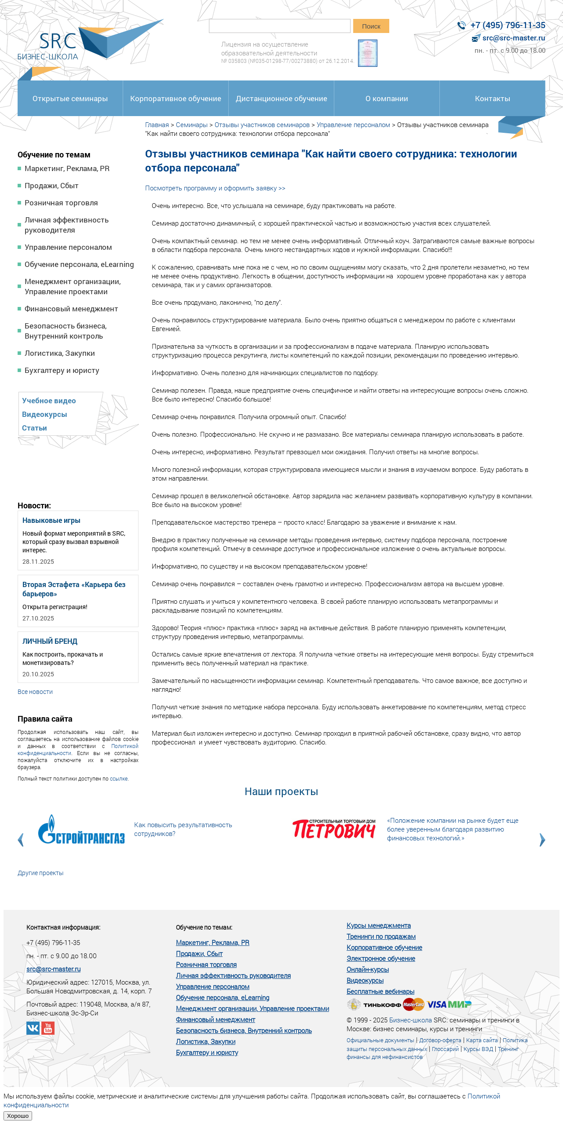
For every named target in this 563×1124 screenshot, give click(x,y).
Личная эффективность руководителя (67, 225)
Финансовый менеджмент (71, 308)
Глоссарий (445, 1049)
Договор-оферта (440, 1040)
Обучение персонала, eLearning (79, 264)
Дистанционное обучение (281, 98)
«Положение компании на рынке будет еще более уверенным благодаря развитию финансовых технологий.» (453, 829)
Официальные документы (380, 1040)
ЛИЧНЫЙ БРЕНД (49, 641)
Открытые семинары (70, 98)
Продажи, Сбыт (52, 185)
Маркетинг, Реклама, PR (67, 168)
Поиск (371, 26)
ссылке (119, 778)
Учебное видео (49, 400)
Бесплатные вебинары (380, 991)
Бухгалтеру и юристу (62, 370)
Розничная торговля (61, 202)
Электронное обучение (381, 958)
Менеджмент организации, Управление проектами (73, 286)
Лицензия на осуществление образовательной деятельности (288, 52)
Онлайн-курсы (368, 969)
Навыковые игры (51, 520)
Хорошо (18, 1116)
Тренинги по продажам (381, 936)
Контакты (492, 98)
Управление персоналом (68, 247)
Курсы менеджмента (379, 925)
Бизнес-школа (410, 1019)
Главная (157, 124)
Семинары (192, 124)
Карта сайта (482, 1040)
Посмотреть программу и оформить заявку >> (215, 187)
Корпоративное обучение (175, 98)
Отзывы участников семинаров (262, 124)
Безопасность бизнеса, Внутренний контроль (65, 331)
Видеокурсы (44, 414)
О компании (387, 98)
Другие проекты (41, 873)
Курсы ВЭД (478, 1049)
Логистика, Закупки (60, 353)
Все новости (35, 691)
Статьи (34, 428)
